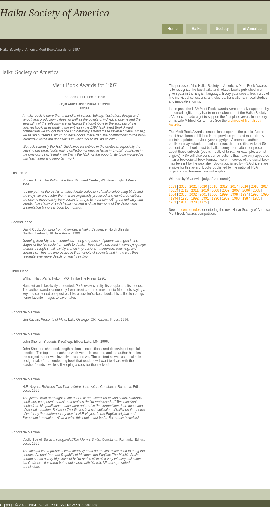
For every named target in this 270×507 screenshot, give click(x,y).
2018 (224, 187)
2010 (205, 190)
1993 (184, 198)
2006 (246, 190)
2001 (203, 194)
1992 (195, 198)
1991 (205, 198)
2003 (183, 194)
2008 (226, 190)
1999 (224, 194)
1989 (226, 198)
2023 (172, 187)
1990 (215, 198)
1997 (244, 194)
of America (252, 28)
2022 (183, 187)
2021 (193, 187)
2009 (215, 190)
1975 (203, 202)
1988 (236, 198)
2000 (213, 194)
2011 (195, 190)
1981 (183, 202)
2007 (236, 190)
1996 (254, 194)
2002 (193, 194)
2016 (244, 187)
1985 (256, 198)
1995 (265, 194)
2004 (172, 194)
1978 (193, 202)
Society (222, 28)
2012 (184, 190)
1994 (174, 198)
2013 (174, 190)
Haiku (197, 28)
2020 (203, 187)
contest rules (191, 210)
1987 (246, 198)
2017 (234, 187)
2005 (256, 190)
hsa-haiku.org (88, 505)
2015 (254, 187)
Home (173, 28)
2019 (213, 187)
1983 (172, 202)
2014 (265, 187)
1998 (234, 194)
